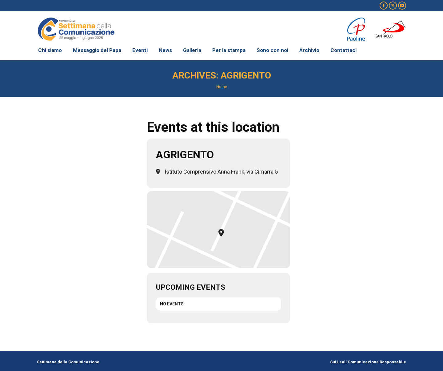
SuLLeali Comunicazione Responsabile (368, 362)
